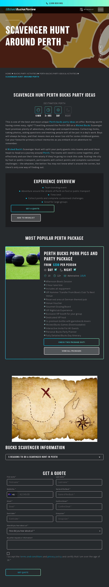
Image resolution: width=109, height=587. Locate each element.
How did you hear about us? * (17, 525)
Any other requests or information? (20, 538)
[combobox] (12, 495)
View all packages (71, 351)
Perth (46, 152)
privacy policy (54, 556)
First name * (11, 477)
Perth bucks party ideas (62, 121)
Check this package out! (71, 342)
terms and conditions (31, 556)
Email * (10, 501)
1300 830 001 (54, 3)
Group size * (60, 513)
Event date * (11, 513)
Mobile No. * (11, 489)
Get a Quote (32, 208)
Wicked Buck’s (15, 149)
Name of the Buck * (63, 489)
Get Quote (23, 572)
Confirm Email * (62, 501)
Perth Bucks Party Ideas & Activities (58, 73)
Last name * (60, 477)
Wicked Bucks (83, 125)
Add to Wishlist (26, 218)
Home (8, 73)
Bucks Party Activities (25, 73)
